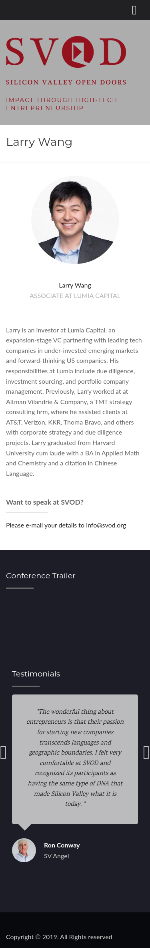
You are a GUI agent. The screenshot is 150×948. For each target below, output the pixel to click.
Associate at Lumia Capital (75, 295)
